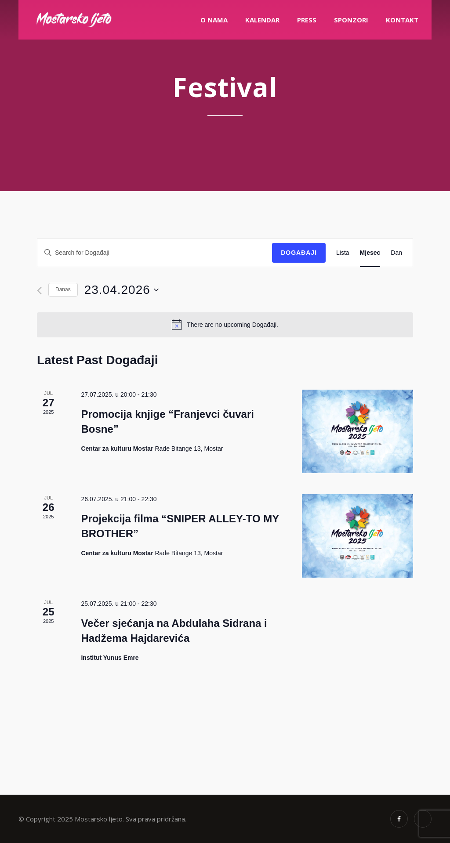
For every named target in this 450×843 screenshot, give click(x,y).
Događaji (299, 252)
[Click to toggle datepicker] (121, 290)
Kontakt (402, 19)
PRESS (306, 19)
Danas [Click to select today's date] (63, 289)
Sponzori (351, 19)
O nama (214, 19)
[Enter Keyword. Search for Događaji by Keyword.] (154, 253)
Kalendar (262, 19)
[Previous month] (39, 290)
